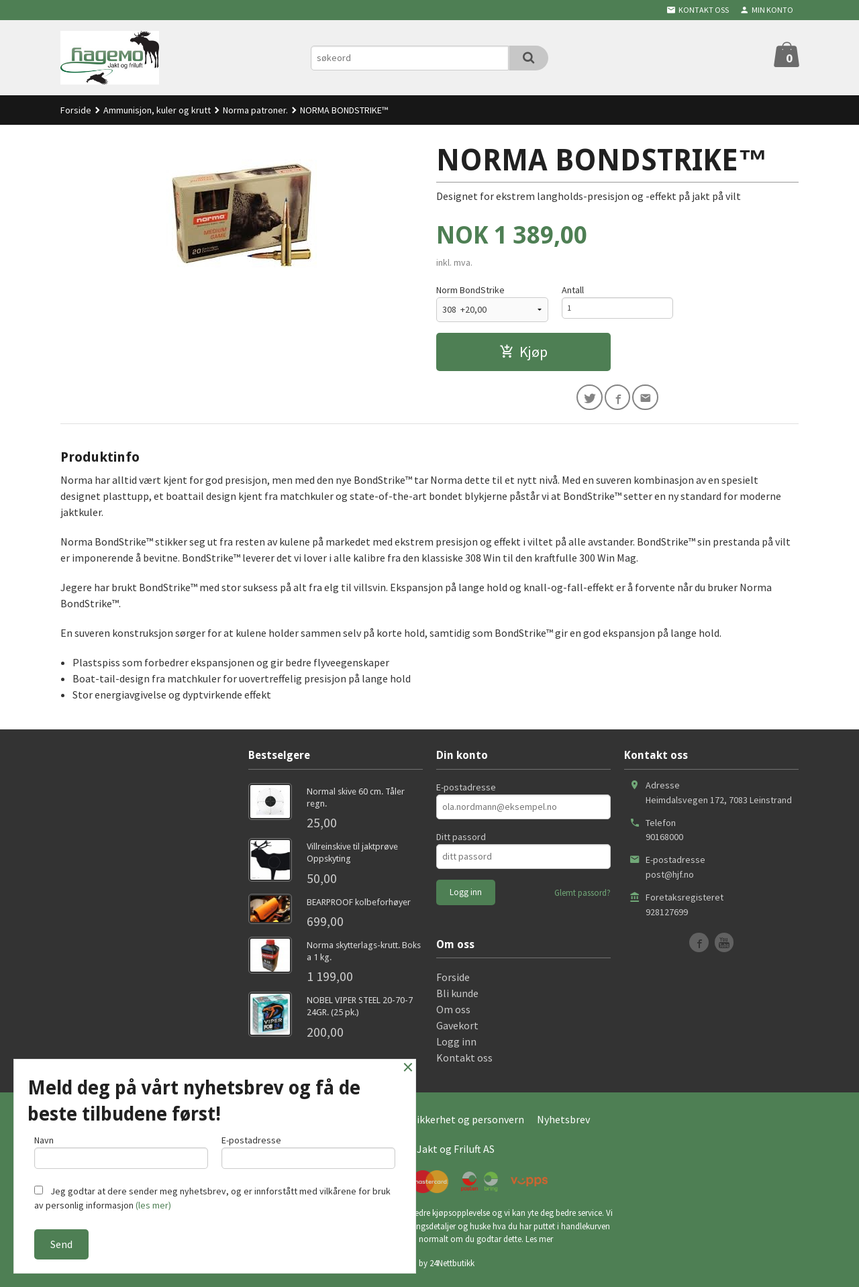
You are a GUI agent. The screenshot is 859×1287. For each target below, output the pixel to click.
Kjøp (523, 351)
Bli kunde (457, 997)
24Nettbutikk (452, 1266)
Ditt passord (461, 840)
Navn (121, 1148)
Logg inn (456, 1045)
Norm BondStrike (470, 290)
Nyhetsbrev (563, 1123)
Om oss (453, 1013)
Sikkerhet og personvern (467, 1123)
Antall (573, 290)
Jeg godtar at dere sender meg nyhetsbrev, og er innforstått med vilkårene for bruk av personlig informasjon (212, 1198)
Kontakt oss (464, 1061)
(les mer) (153, 1205)
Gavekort (457, 1029)
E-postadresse (466, 790)
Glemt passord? (582, 896)
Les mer (539, 1243)
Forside (75, 110)
